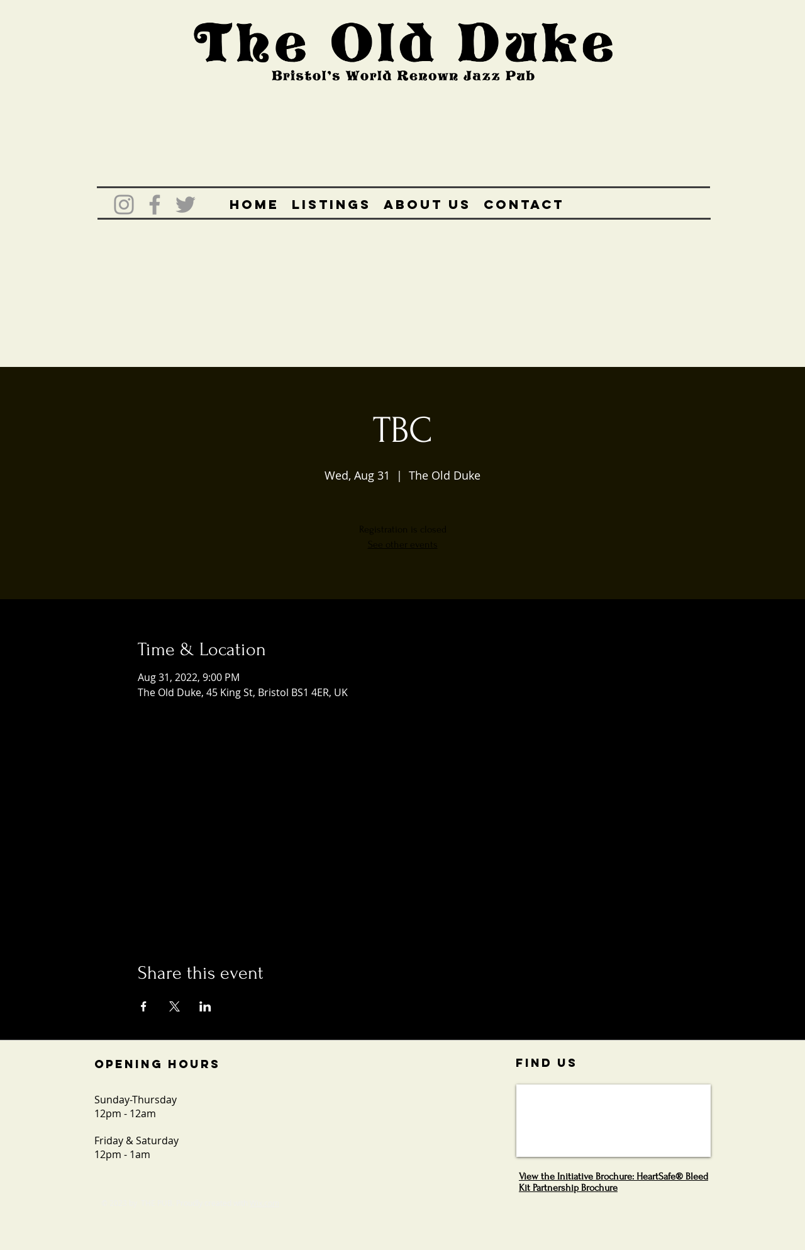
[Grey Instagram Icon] (124, 204)
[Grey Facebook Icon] (155, 204)
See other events (403, 544)
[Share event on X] (174, 1006)
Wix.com (264, 1203)
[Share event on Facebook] (144, 1006)
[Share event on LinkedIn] (205, 1006)
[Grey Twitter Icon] (185, 204)
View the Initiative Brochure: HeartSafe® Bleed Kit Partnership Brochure (613, 1182)
